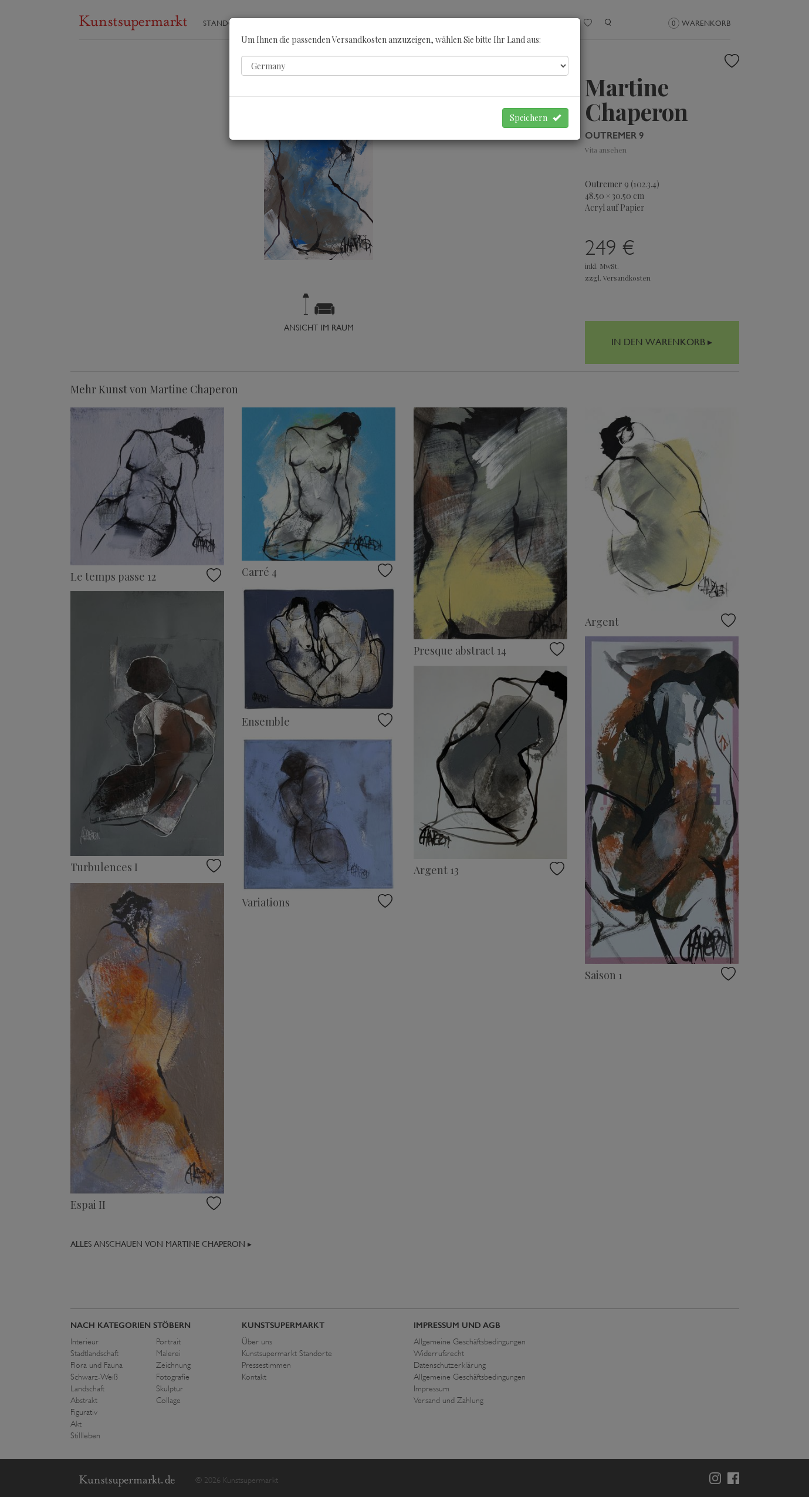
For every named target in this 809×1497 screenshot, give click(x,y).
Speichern (535, 117)
